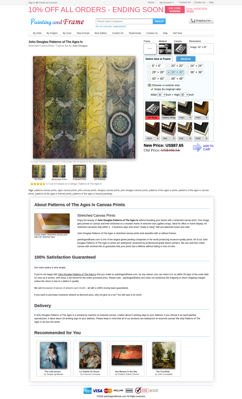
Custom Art (185, 2)
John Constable (165, 374)
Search (159, 21)
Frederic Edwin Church (128, 374)
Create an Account (48, 2)
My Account (167, 2)
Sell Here (177, 33)
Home (151, 2)
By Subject (52, 33)
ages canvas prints (67, 190)
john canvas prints (87, 190)
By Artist (37, 33)
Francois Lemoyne (91, 374)
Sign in (31, 2)
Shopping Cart (203, 20)
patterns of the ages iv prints (163, 190)
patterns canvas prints (45, 190)
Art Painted (99, 179)
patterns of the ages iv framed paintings (92, 193)
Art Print (38, 179)
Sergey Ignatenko (55, 374)
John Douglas (80, 45)
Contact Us (199, 2)
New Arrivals (83, 33)
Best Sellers (101, 33)
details (190, 11)
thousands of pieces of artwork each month (63, 288)
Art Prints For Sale (57, 21)
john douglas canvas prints (134, 190)
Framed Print (79, 179)
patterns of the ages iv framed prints (53, 193)
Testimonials (135, 33)
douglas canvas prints (108, 190)
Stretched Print (58, 179)
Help (211, 2)
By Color (67, 33)
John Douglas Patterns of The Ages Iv (55, 41)
